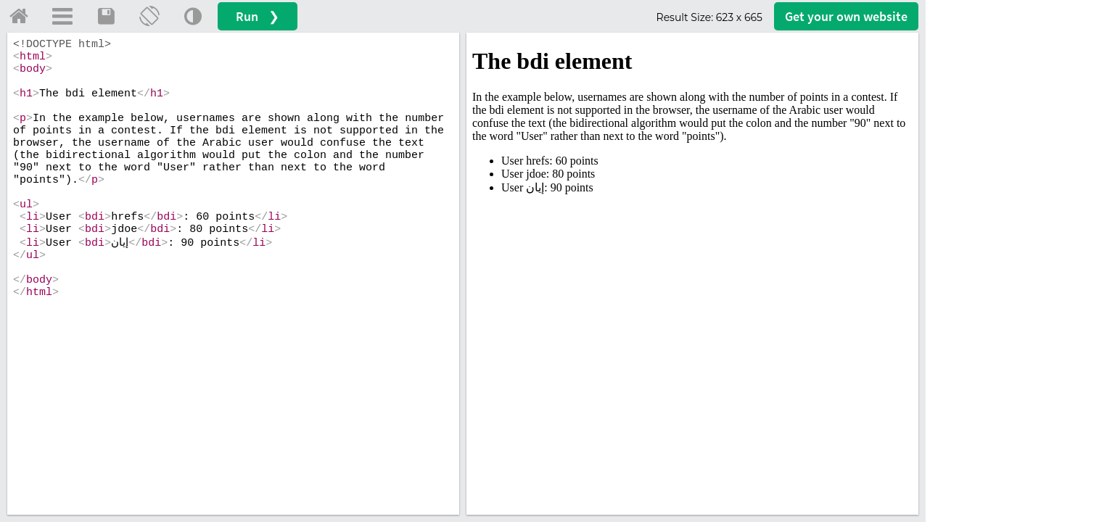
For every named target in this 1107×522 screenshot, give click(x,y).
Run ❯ (257, 16)
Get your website (846, 16)
